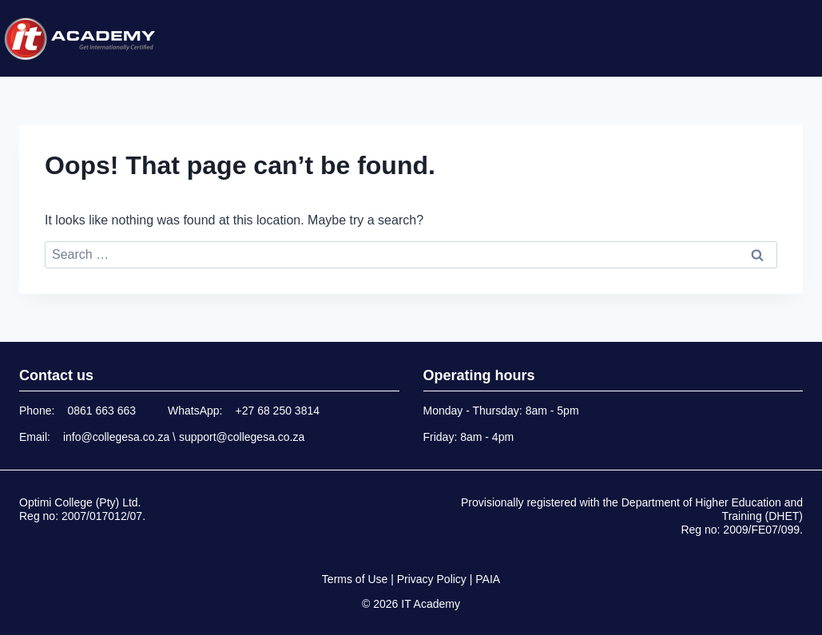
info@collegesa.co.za (116, 437)
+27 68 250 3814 (278, 410)
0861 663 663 (101, 410)
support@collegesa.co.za (241, 437)
